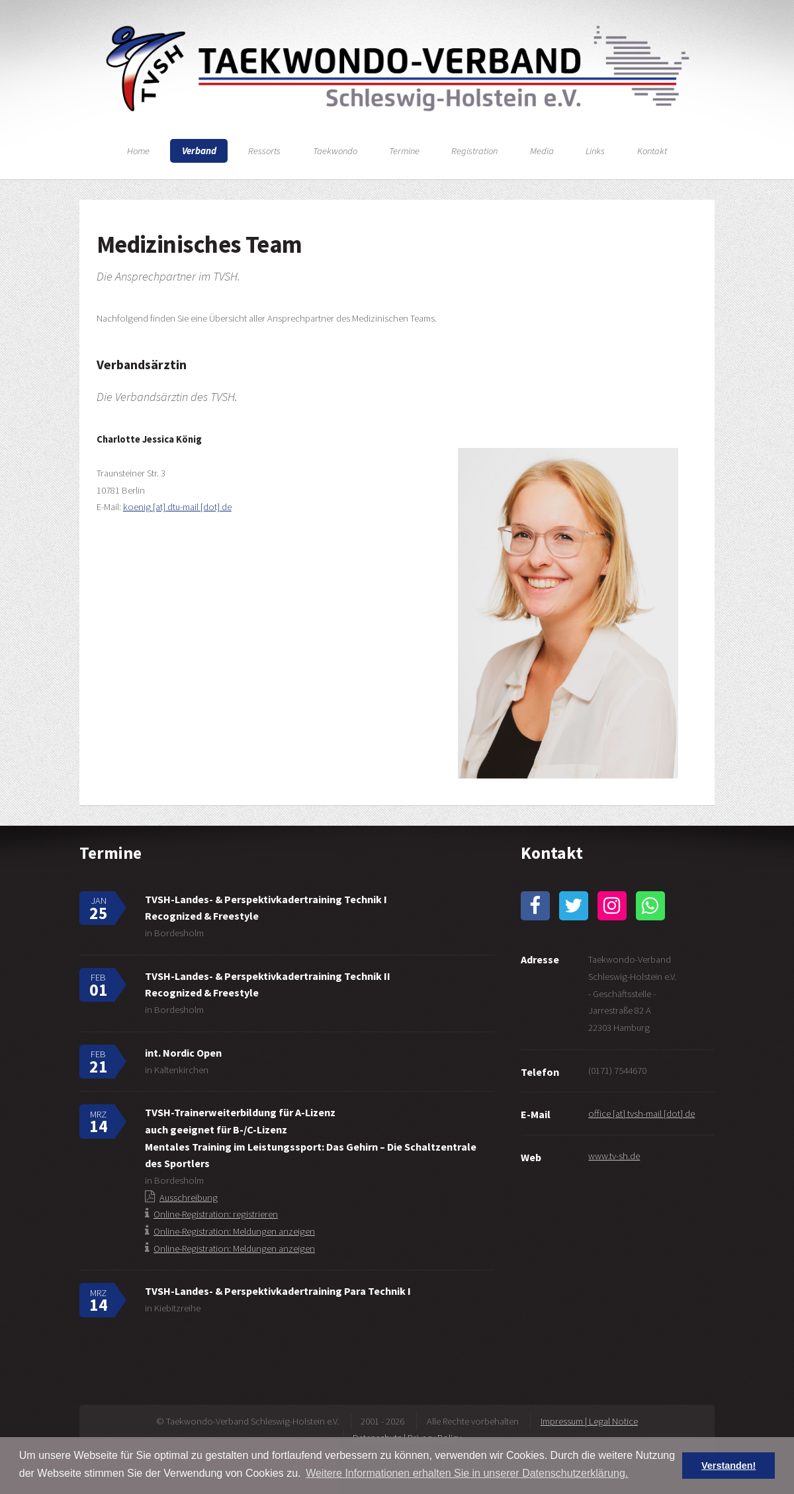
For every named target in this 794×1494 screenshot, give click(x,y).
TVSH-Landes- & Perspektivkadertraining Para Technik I (278, 1290)
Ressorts (264, 151)
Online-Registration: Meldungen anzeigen (234, 1231)
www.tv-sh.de (614, 1156)
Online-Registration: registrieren (216, 1214)
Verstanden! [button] (728, 1465)
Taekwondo (335, 151)
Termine (404, 151)
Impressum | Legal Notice (589, 1421)
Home (138, 151)
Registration (474, 151)
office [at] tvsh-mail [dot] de (641, 1114)
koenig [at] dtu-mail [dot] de (177, 507)
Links (595, 151)
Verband (199, 151)
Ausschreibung (188, 1198)
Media (542, 151)
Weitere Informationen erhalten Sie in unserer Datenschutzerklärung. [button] (467, 1473)
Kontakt (652, 151)
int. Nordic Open (183, 1052)
